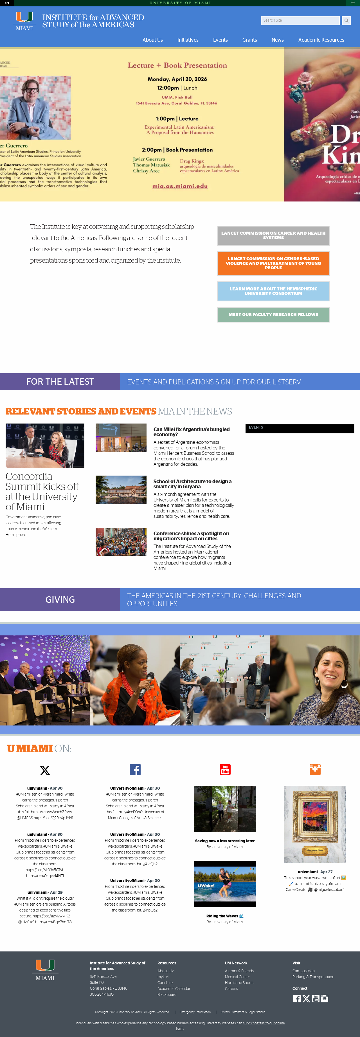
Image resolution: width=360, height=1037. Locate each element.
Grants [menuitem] (249, 40)
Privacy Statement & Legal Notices (243, 1012)
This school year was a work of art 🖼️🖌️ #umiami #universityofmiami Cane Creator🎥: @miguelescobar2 (315, 884)
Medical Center (237, 977)
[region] (45, 680)
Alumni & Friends (239, 971)
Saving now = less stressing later (225, 841)
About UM (166, 971)
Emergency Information (195, 1012)
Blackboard (167, 995)
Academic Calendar (174, 989)
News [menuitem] (278, 40)
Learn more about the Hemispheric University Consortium (273, 291)
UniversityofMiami (127, 788)
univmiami (37, 788)
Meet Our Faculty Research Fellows (273, 314)
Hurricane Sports (239, 983)
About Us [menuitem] (153, 40)
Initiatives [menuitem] (188, 40)
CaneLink (166, 983)
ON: (39, 749)
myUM (163, 977)
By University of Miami (225, 847)
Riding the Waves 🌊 (225, 916)
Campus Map (303, 971)
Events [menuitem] (220, 40)
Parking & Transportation (313, 977)
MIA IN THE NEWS (119, 411)
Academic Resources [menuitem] (321, 40)
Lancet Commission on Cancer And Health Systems (273, 235)
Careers (231, 989)
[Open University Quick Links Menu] (353, 3)
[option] (180, 124)
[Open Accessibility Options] (7, 3)
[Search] (346, 20)
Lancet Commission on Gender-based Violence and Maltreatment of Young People (273, 263)
